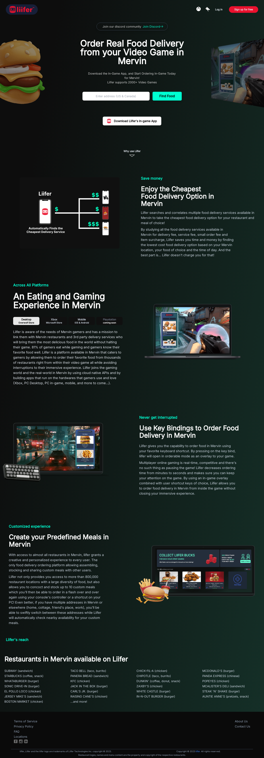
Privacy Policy (23, 726)
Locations (20, 736)
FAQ (16, 731)
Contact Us (242, 726)
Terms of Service (25, 721)
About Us (241, 721)
